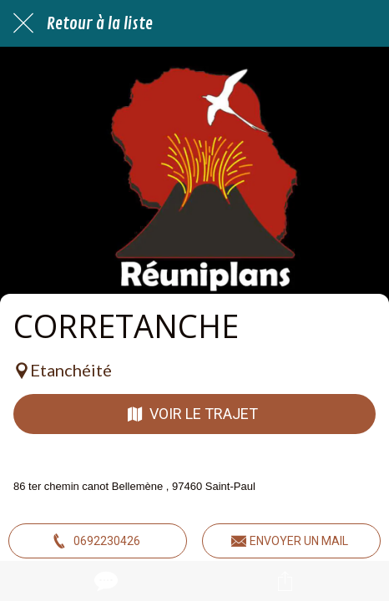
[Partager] (285, 581)
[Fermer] (23, 23)
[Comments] (104, 581)
